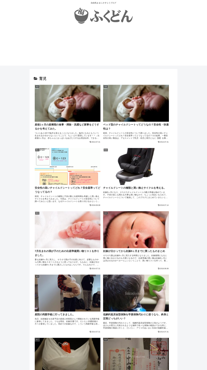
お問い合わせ (115, 361)
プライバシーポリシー (96, 361)
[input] (103, 309)
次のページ (103, 321)
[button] (170, 309)
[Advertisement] (103, 46)
